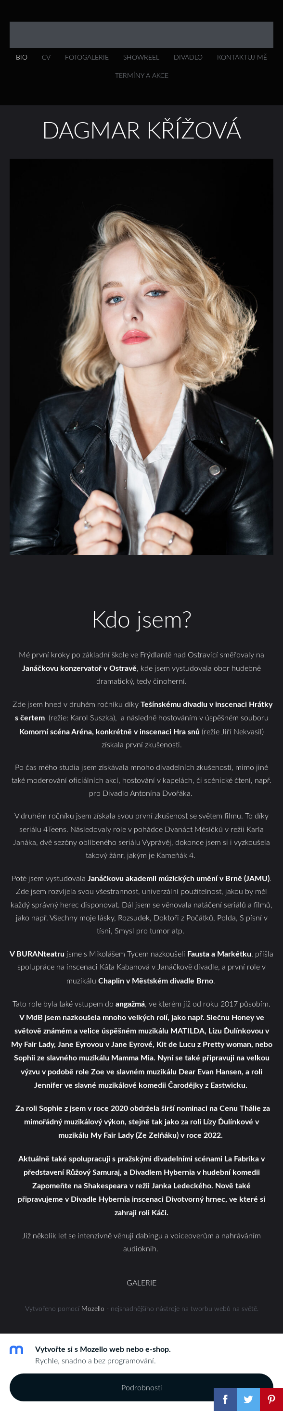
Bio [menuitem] (21, 57)
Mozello (92, 1308)
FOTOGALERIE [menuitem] (87, 57)
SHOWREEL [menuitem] (141, 57)
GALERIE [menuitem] (141, 1282)
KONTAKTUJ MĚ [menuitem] (242, 57)
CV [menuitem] (46, 57)
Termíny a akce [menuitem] (141, 75)
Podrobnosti (141, 1387)
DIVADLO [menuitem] (188, 57)
